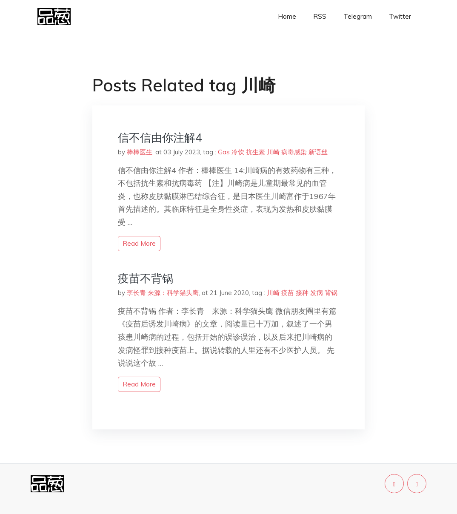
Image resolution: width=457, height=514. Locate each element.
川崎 (273, 152)
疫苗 (287, 293)
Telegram (357, 16)
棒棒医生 (139, 152)
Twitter (400, 16)
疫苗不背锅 (145, 278)
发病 (316, 293)
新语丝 (318, 152)
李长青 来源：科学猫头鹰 (163, 293)
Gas (224, 152)
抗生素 (255, 152)
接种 (302, 293)
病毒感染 (294, 152)
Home (287, 16)
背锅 (331, 293)
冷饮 (237, 152)
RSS (319, 16)
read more (139, 243)
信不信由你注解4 (160, 138)
